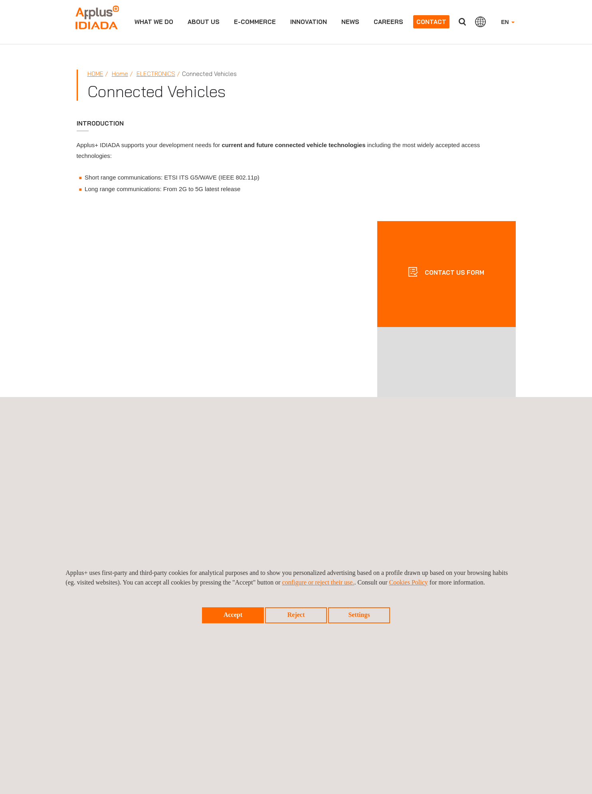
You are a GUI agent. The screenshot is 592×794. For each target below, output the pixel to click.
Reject (296, 614)
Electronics (156, 74)
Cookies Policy (408, 582)
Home (95, 74)
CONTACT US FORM (453, 272)
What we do (154, 22)
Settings (359, 614)
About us (204, 22)
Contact (431, 22)
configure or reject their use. (318, 582)
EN (507, 22)
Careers (388, 22)
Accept (233, 614)
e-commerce (255, 22)
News (350, 22)
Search (462, 21)
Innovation (308, 22)
